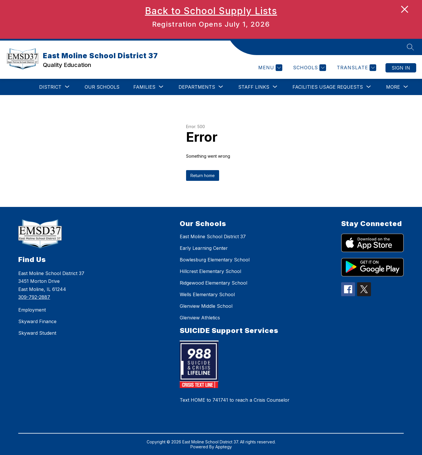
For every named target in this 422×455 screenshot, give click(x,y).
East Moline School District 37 (213, 236)
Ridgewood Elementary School (213, 283)
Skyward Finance (37, 321)
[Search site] (410, 46)
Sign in (401, 68)
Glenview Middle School (206, 306)
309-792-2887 (34, 297)
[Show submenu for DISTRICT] (50, 86)
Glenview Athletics (200, 318)
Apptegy (223, 446)
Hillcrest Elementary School (210, 271)
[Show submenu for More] (393, 86)
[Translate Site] (355, 67)
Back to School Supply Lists (211, 11)
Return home (202, 175)
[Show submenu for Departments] (197, 86)
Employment (32, 310)
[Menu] (269, 67)
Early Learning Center (204, 248)
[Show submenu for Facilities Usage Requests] (327, 86)
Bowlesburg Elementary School (215, 260)
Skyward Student (37, 333)
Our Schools (102, 87)
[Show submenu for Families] (144, 86)
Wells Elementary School (207, 294)
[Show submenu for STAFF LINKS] (253, 86)
